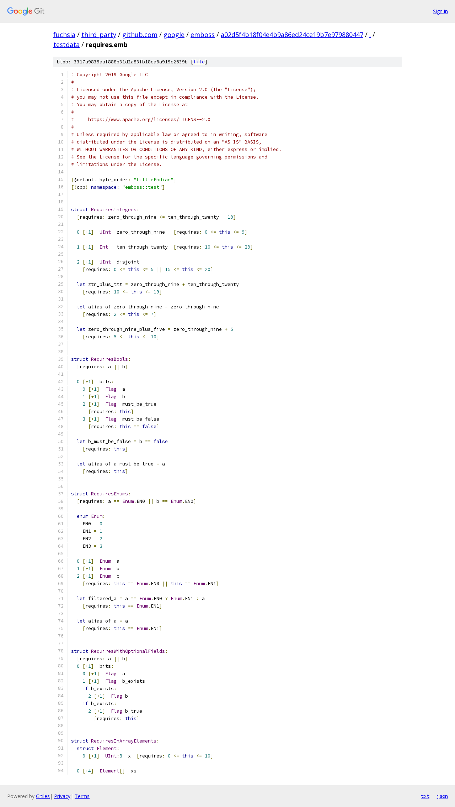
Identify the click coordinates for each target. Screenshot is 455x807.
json (442, 796)
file (199, 62)
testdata (66, 44)
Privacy (62, 796)
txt (425, 796)
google (174, 34)
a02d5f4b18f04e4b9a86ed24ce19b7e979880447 (292, 34)
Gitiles (43, 796)
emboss (203, 34)
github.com (139, 34)
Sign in (440, 11)
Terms (82, 796)
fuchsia (64, 34)
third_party (98, 34)
